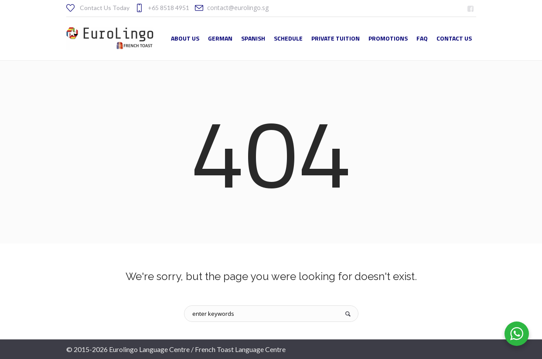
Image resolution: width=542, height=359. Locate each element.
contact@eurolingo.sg (238, 7)
